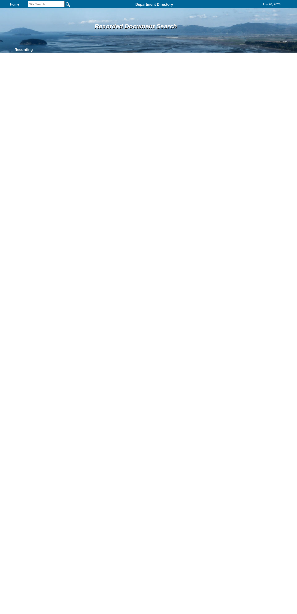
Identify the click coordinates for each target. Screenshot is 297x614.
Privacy (146, 558)
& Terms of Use (164, 558)
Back (85, 558)
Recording (24, 50)
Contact (113, 50)
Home (103, 558)
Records (86, 50)
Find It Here (56, 50)
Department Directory (154, 4)
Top (71, 558)
